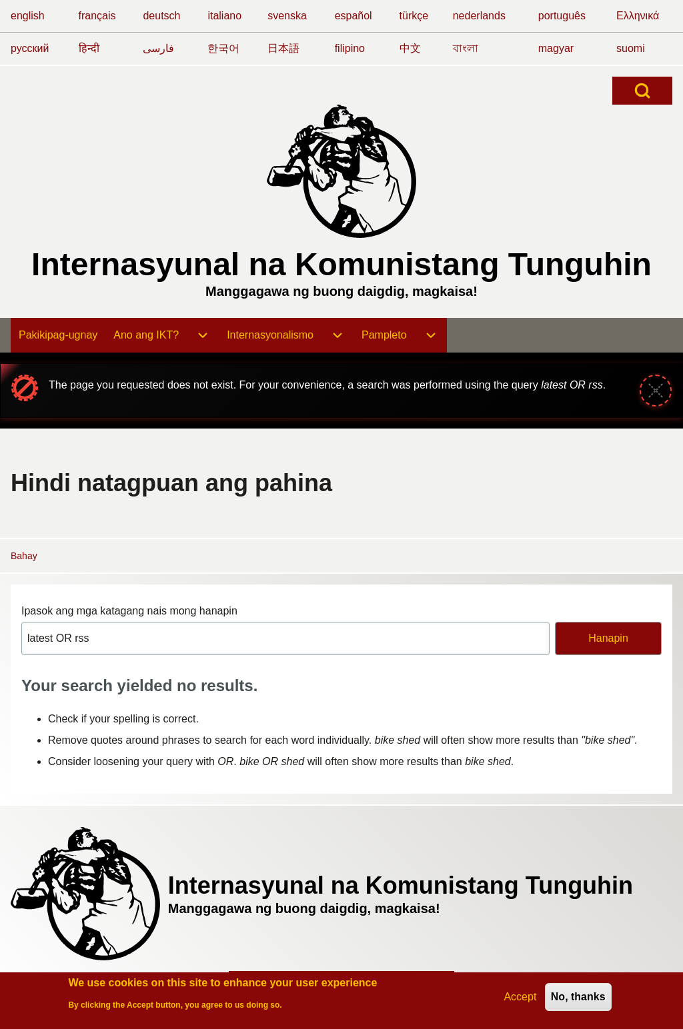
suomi (630, 48)
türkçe (414, 15)
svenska (287, 15)
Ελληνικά (637, 15)
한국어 (223, 48)
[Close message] (656, 391)
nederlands (479, 15)
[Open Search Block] (642, 91)
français (97, 15)
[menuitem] (58, 335)
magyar (556, 48)
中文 (410, 48)
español (353, 15)
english (28, 15)
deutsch (161, 15)
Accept (520, 998)
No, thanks (578, 998)
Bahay (24, 555)
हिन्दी (89, 48)
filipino (350, 48)
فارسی (158, 48)
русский (30, 48)
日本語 (283, 48)
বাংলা (465, 48)
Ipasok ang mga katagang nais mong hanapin (129, 610)
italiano (224, 15)
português (562, 15)
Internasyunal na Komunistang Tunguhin (341, 264)
